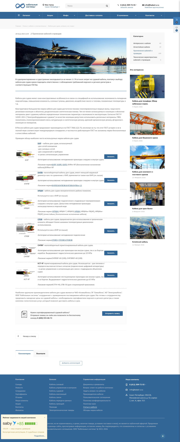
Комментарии (24, 353)
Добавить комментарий (71, 363)
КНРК (59, 165)
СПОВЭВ (69, 240)
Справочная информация (94, 379)
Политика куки (89, 404)
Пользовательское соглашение (96, 397)
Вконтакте (40, 353)
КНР (39, 143)
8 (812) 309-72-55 (127, 5)
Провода (53, 407)
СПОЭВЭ (61, 240)
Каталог (52, 379)
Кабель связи (55, 397)
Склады (18, 384)
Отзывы (18, 397)
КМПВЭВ (62, 185)
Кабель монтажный (57, 394)
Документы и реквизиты (93, 384)
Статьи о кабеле (90, 407)
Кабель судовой (56, 391)
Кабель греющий (56, 404)
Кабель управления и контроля (62, 388)
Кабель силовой (56, 384)
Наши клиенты (21, 400)
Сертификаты (21, 394)
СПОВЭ (55, 240)
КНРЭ (65, 165)
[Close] (44, 417)
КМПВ (40, 172)
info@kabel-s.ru (152, 5)
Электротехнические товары (61, 410)
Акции (18, 404)
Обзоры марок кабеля (93, 410)
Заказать (110, 157)
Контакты (19, 407)
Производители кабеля (93, 394)
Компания (19, 379)
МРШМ (77, 211)
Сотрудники (20, 391)
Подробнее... (39, 436)
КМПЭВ (69, 185)
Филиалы (19, 410)
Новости (19, 388)
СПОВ (40, 219)
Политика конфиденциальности (96, 400)
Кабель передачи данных (60, 400)
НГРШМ (55, 211)
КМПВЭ (55, 185)
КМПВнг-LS (77, 185)
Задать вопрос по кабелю (94, 391)
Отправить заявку (112, 313)
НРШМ (40, 191)
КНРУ (54, 165)
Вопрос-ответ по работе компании (98, 388)
